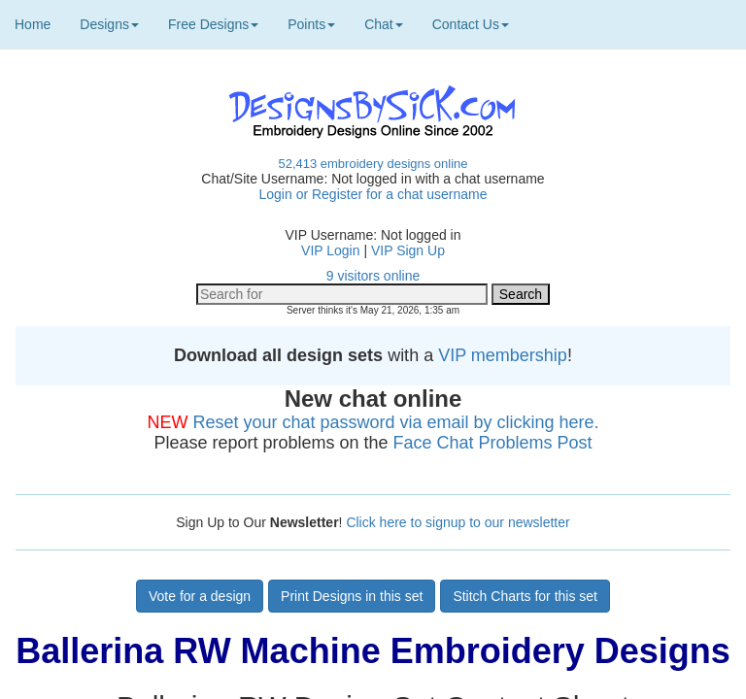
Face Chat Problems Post (493, 442)
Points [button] (311, 24)
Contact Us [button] (470, 24)
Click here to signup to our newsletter (457, 522)
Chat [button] (383, 24)
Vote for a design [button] (200, 596)
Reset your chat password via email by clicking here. (395, 422)
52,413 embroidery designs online (372, 163)
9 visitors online (373, 275)
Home (33, 24)
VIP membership (502, 355)
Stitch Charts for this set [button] (525, 596)
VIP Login (330, 250)
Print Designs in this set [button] (352, 596)
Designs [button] (109, 24)
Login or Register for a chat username (372, 194)
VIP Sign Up (408, 250)
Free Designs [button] (213, 24)
